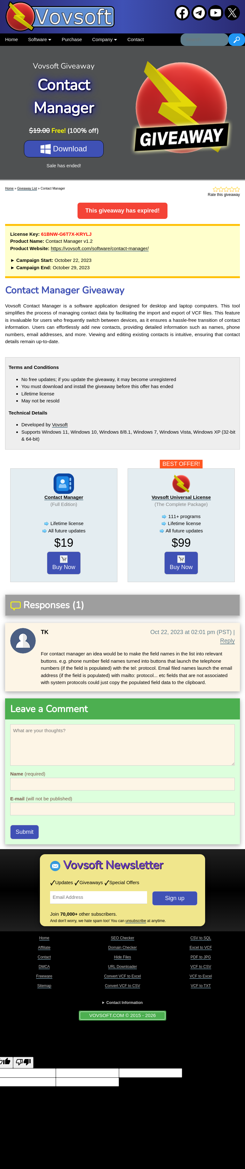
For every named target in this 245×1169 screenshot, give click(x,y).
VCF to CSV (200, 966)
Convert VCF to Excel (122, 976)
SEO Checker (122, 938)
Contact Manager (63, 497)
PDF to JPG (200, 957)
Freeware (44, 976)
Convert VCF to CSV (122, 986)
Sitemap (44, 986)
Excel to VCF (200, 947)
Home (11, 39)
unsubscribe (135, 921)
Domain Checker (122, 947)
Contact (135, 39)
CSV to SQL (200, 938)
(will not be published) (41, 798)
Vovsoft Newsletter (113, 865)
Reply (227, 641)
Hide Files (122, 957)
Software (39, 39)
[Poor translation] (23, 1063)
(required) (27, 773)
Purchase (72, 39)
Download (64, 149)
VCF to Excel (200, 976)
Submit (24, 832)
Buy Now (63, 563)
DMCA (44, 966)
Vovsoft (60, 424)
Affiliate (44, 947)
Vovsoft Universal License (181, 497)
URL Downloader (122, 966)
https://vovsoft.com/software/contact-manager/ (100, 248)
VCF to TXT (201, 986)
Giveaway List (27, 188)
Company (104, 39)
